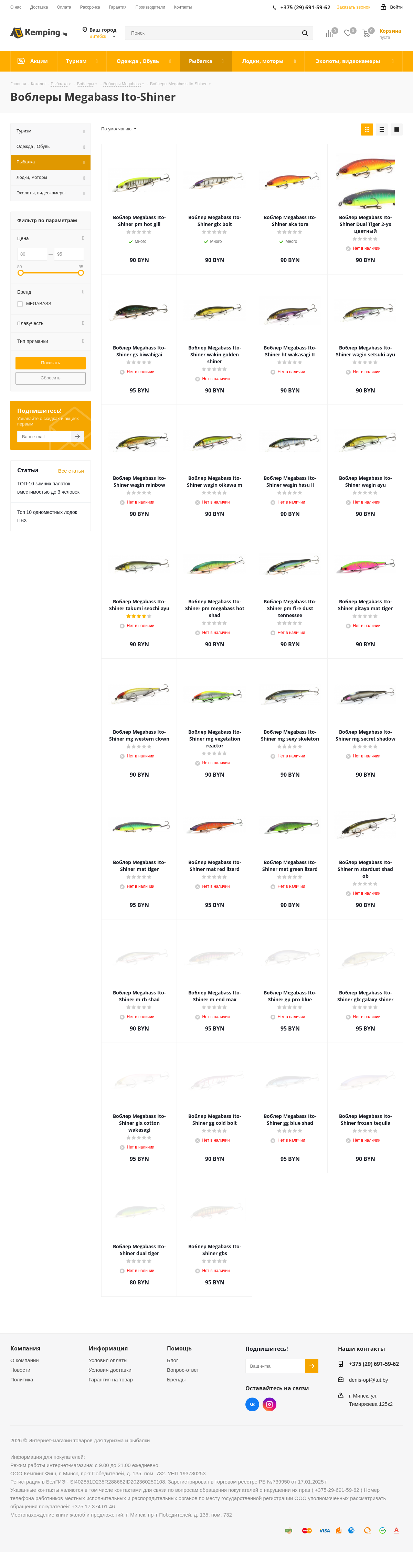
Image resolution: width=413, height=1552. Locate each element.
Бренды (176, 1379)
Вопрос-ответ (183, 1370)
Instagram (269, 1404)
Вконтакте (252, 1404)
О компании (24, 1360)
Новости (20, 1370)
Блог (172, 1360)
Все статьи (71, 471)
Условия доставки (110, 1370)
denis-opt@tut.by (368, 1380)
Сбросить (51, 377)
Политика (21, 1379)
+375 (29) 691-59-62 (374, 1364)
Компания (25, 1348)
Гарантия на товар (111, 1379)
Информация (108, 1348)
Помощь (179, 1348)
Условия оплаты (108, 1360)
